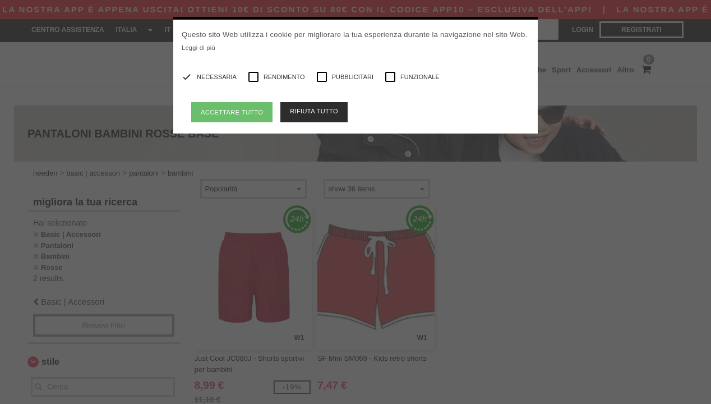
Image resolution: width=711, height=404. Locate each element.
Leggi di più (198, 47)
